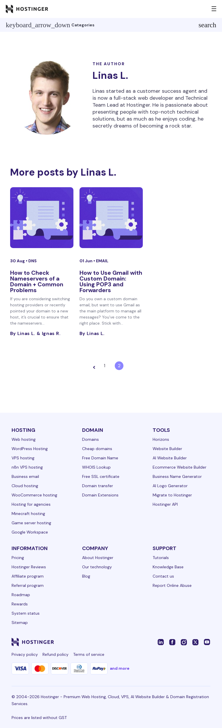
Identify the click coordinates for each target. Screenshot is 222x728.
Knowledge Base (168, 566)
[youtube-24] (207, 642)
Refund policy (55, 654)
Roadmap (21, 594)
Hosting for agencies (31, 504)
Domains (90, 439)
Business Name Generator (177, 476)
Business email (25, 476)
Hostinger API (165, 504)
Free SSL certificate (100, 476)
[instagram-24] (183, 642)
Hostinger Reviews (29, 566)
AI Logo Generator (170, 485)
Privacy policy (25, 654)
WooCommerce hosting (34, 495)
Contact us (163, 576)
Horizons (161, 439)
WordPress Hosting (30, 448)
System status (26, 613)
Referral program (28, 585)
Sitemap (20, 622)
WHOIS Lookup (96, 467)
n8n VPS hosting (27, 467)
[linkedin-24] (160, 642)
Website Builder (167, 448)
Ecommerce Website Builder (179, 467)
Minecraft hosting (28, 513)
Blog (86, 576)
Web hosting (24, 439)
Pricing (18, 557)
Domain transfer (97, 485)
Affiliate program (28, 576)
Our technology (97, 566)
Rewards (20, 604)
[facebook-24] (172, 642)
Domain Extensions (100, 495)
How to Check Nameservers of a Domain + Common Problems (36, 281)
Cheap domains (97, 448)
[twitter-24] (195, 642)
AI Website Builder (170, 458)
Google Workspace (30, 532)
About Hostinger (97, 557)
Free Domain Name (100, 458)
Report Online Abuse (172, 585)
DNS (32, 260)
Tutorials (161, 557)
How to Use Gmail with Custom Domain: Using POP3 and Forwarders (110, 281)
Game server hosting (31, 522)
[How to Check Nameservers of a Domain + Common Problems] (41, 217)
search (207, 24)
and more (120, 668)
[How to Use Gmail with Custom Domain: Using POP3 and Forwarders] (111, 217)
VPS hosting (23, 458)
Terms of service (88, 654)
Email (102, 260)
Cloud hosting (25, 485)
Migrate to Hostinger (172, 495)
